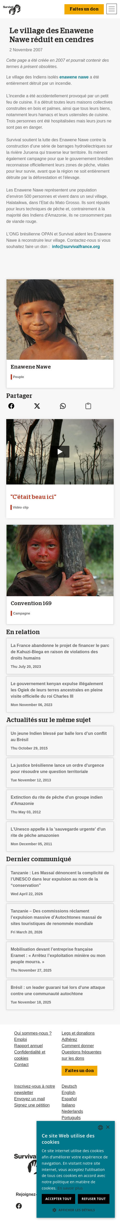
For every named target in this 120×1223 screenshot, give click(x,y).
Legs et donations (78, 1033)
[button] (76, 1210)
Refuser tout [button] (94, 1199)
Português (71, 1117)
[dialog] (76, 1169)
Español (69, 1099)
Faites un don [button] (84, 9)
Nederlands (72, 1111)
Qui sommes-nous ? (32, 1033)
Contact (21, 1064)
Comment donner (78, 1046)
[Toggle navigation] (111, 9)
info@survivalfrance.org (76, 246)
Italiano (68, 1105)
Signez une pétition (32, 1105)
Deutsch (69, 1086)
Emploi (20, 1039)
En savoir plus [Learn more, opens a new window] (70, 1188)
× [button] (108, 1127)
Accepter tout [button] (58, 1199)
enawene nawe (74, 77)
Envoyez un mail (29, 1099)
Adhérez (69, 1039)
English (68, 1092)
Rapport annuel (28, 1046)
